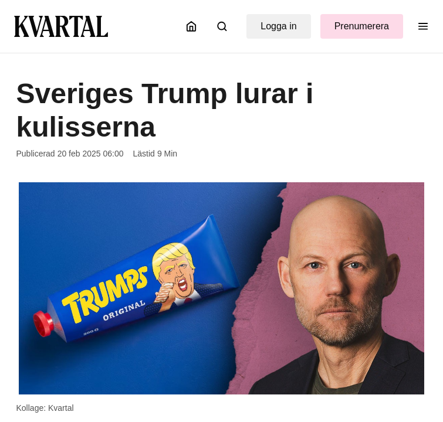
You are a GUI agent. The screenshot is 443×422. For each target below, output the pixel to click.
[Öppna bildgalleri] (221, 288)
